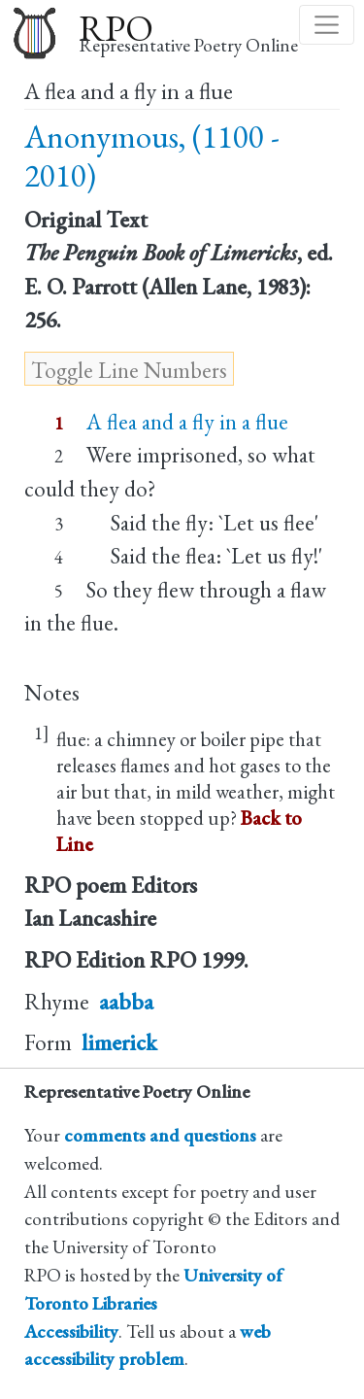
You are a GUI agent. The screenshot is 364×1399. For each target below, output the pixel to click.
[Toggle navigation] (326, 25)
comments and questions (160, 1135)
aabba (126, 1001)
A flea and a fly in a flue (187, 421)
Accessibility (71, 1331)
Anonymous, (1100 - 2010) (152, 156)
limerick (119, 1042)
